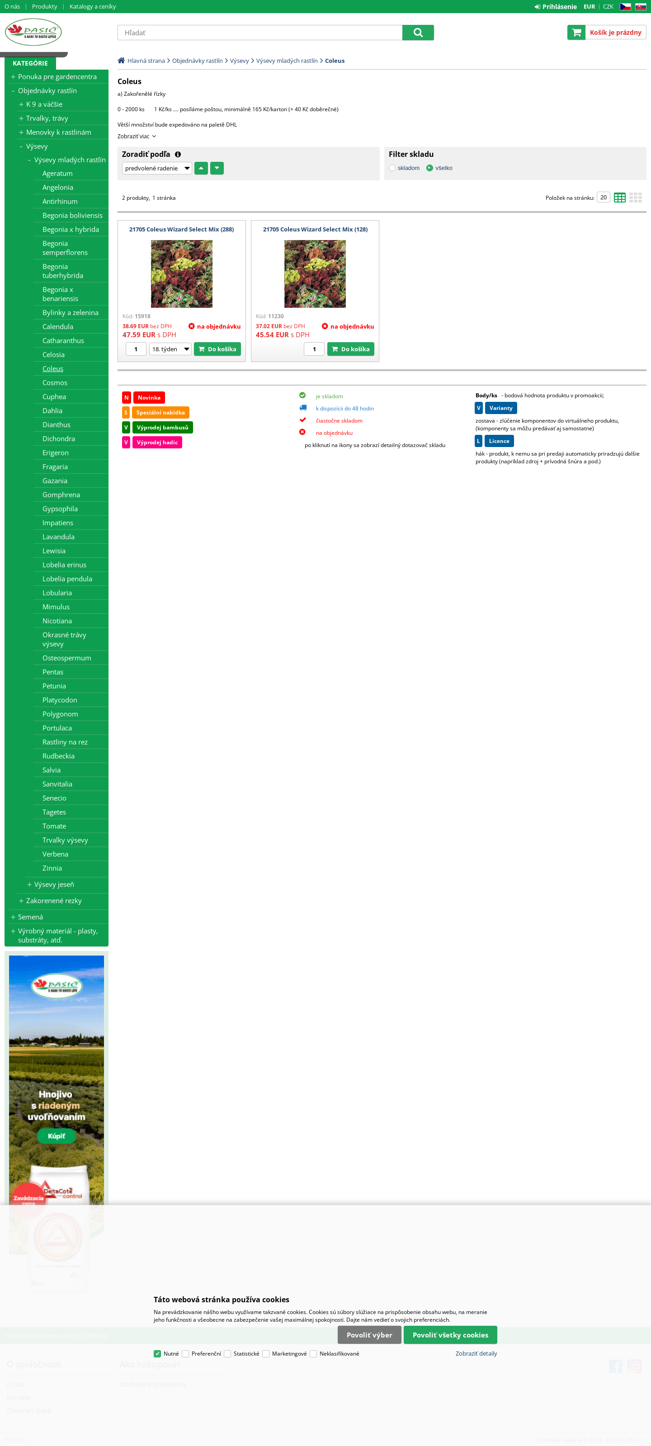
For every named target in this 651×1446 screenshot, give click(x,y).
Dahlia (52, 410)
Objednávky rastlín (47, 90)
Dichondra (58, 438)
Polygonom (60, 713)
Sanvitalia (57, 783)
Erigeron (55, 452)
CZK (608, 6)
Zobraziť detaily (476, 1353)
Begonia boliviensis (72, 215)
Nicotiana (57, 620)
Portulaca (57, 727)
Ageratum (57, 173)
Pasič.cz (56, 32)
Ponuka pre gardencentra (57, 76)
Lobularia (57, 592)
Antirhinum (60, 201)
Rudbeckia (58, 755)
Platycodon (59, 699)
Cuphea (54, 396)
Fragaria (55, 466)
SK (639, 7)
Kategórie (30, 63)
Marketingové (289, 1353)
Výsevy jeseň (54, 884)
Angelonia (57, 187)
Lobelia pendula (67, 578)
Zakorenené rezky (54, 900)
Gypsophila (60, 508)
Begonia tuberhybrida (62, 271)
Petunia (54, 685)
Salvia (51, 769)
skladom (409, 168)
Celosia (53, 354)
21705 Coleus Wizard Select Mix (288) (181, 229)
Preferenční (206, 1353)
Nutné (171, 1353)
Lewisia (54, 550)
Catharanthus (63, 340)
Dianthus (56, 424)
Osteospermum (66, 657)
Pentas (52, 671)
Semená (30, 916)
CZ (623, 7)
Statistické (246, 1353)
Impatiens (57, 522)
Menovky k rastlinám (58, 132)
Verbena (55, 853)
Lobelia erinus (64, 564)
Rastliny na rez (65, 741)
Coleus (52, 368)
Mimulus (56, 606)
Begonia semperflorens (65, 248)
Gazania (54, 480)
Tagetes (54, 811)
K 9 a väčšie (44, 103)
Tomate (54, 825)
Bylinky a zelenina (70, 312)
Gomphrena (61, 494)
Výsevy (37, 146)
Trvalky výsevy (65, 839)
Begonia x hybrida (70, 229)
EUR (589, 6)
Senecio (54, 797)
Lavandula (58, 536)
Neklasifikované (339, 1353)
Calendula (57, 326)
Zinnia (52, 867)
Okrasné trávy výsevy (64, 639)
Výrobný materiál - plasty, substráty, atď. (58, 935)
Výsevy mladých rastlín (70, 159)
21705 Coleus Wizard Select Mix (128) (315, 229)
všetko (444, 168)
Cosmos (54, 382)
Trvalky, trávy (47, 117)
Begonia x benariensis (60, 294)
